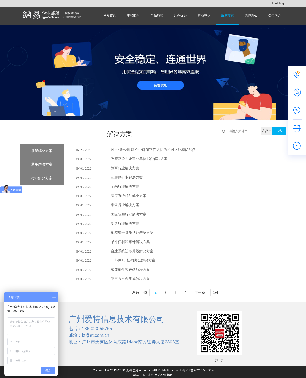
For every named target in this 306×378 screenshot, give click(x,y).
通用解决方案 (41, 164)
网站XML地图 (164, 373)
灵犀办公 (251, 15)
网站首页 (109, 15)
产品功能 (157, 15)
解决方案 (227, 15)
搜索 (279, 130)
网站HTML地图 (143, 373)
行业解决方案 (41, 178)
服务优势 (180, 15)
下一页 (200, 308)
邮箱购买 (133, 15)
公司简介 (274, 15)
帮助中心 (204, 15)
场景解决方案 (41, 151)
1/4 (215, 308)
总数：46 (139, 308)
